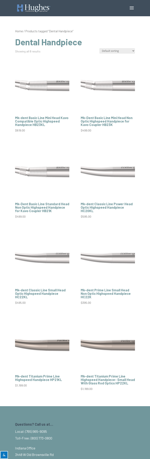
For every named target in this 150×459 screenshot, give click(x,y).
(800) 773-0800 (41, 438)
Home (19, 31)
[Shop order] (117, 51)
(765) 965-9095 (36, 431)
